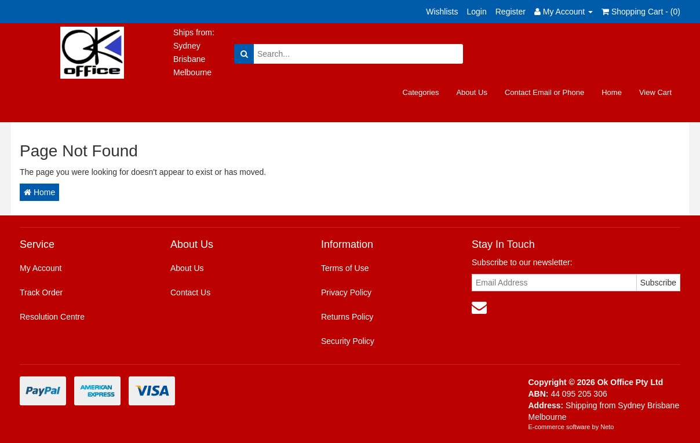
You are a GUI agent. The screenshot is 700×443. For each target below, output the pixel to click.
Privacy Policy (346, 292)
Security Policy (347, 341)
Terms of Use (345, 268)
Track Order (41, 292)
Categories (421, 92)
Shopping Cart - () (640, 11)
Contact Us (190, 292)
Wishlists (442, 11)
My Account (40, 268)
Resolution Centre (52, 316)
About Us (471, 92)
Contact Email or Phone (544, 92)
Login (476, 11)
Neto (607, 426)
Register (510, 11)
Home (611, 92)
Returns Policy (347, 316)
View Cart (655, 92)
